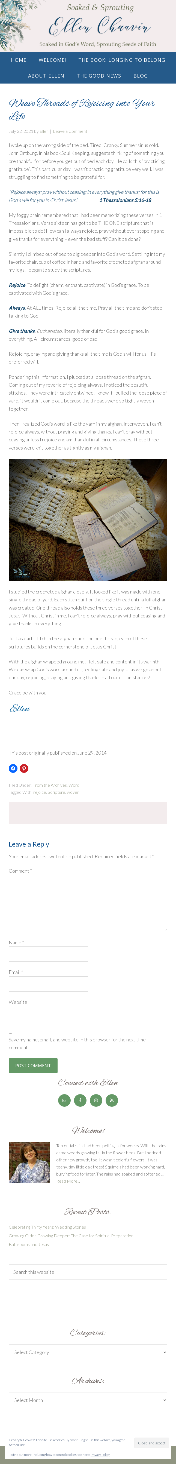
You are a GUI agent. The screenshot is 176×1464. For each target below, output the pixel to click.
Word (73, 785)
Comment (20, 871)
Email (16, 972)
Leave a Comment (70, 131)
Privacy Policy (100, 1455)
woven (73, 792)
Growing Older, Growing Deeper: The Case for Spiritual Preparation (71, 1235)
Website (18, 1002)
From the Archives (49, 785)
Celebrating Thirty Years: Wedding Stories (47, 1226)
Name (16, 942)
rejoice (39, 792)
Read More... (68, 1180)
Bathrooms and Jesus (29, 1244)
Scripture (56, 792)
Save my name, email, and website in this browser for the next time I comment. (78, 1043)
